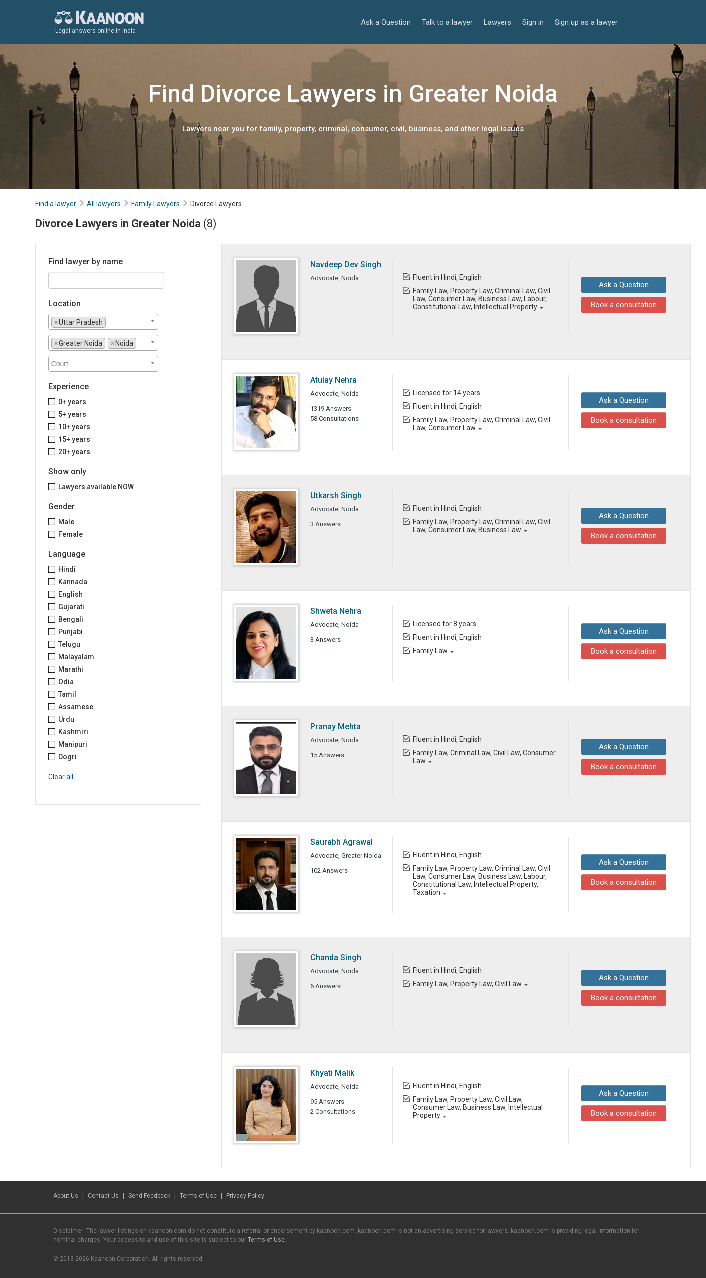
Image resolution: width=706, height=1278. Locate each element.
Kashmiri (73, 732)
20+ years (74, 452)
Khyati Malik (332, 1073)
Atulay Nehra (333, 380)
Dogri (67, 757)
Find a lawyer (55, 204)
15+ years (74, 439)
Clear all (60, 777)
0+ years (72, 402)
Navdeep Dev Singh (345, 264)
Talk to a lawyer (447, 22)
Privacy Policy (245, 1195)
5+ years (72, 414)
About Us (65, 1195)
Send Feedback (149, 1195)
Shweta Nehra (335, 611)
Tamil (67, 694)
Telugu (69, 644)
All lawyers (104, 204)
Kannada (72, 582)
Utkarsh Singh (336, 495)
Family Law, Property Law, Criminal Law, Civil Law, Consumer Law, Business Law (481, 526)
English (70, 594)
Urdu (66, 719)
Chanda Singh (335, 957)
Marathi (70, 669)
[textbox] (111, 322)
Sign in (533, 22)
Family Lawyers (155, 204)
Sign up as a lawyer (586, 22)
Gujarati (71, 607)
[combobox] (103, 322)
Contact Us (103, 1195)
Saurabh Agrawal (341, 842)
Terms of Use (198, 1195)
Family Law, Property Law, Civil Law (466, 984)
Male (66, 522)
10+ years (74, 427)
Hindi (67, 569)
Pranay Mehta (335, 726)
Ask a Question (386, 22)
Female (70, 534)
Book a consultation (621, 304)
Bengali (70, 619)
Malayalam (76, 657)
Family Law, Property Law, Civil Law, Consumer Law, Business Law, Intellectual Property (477, 1107)
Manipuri (72, 744)
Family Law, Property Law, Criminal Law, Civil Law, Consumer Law (481, 424)
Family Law (429, 651)
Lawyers (497, 22)
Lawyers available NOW (96, 487)
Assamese (75, 707)
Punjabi (70, 632)
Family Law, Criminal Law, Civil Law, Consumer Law (483, 757)
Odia (66, 682)
